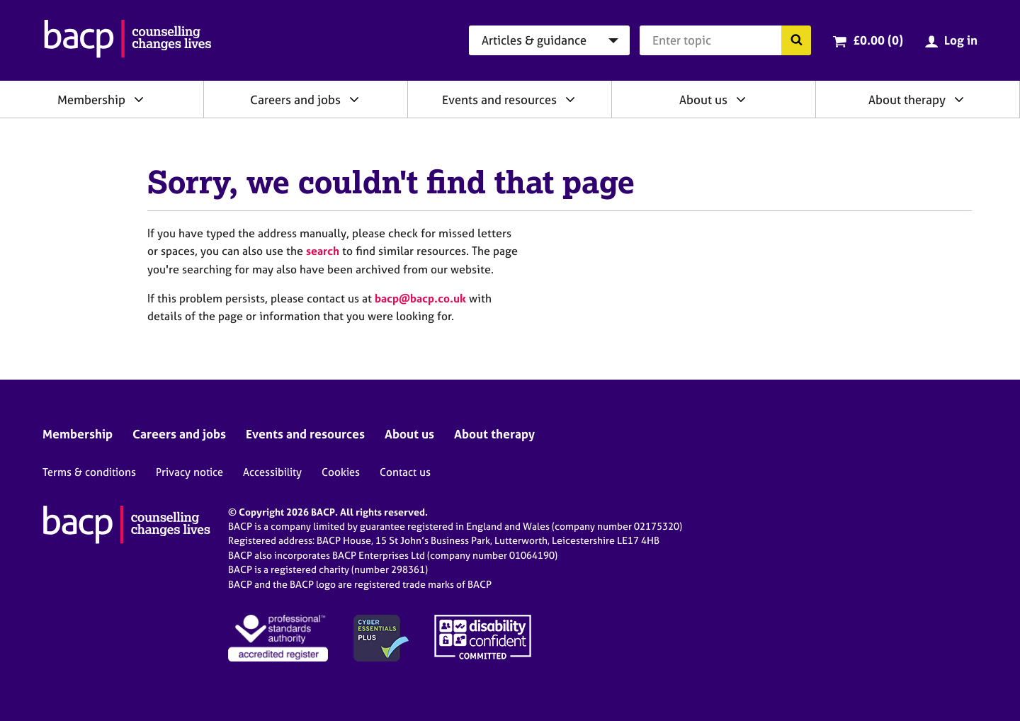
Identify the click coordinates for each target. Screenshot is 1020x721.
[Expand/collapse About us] (741, 99)
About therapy (907, 99)
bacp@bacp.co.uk (420, 298)
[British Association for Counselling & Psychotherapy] (127, 40)
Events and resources (499, 99)
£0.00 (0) (878, 40)
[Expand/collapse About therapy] (959, 99)
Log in (961, 40)
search (322, 251)
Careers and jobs (295, 99)
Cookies (341, 472)
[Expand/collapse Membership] (139, 99)
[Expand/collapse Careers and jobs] (354, 99)
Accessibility (272, 472)
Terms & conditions (89, 472)
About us (703, 99)
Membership (91, 99)
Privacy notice (189, 472)
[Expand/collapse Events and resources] (570, 99)
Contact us (405, 472)
